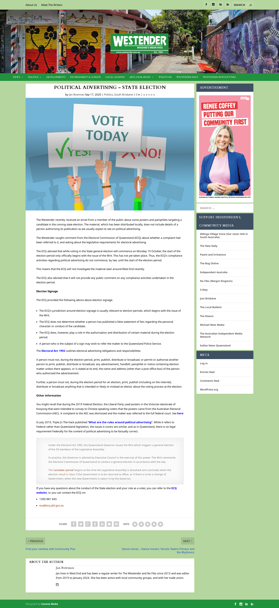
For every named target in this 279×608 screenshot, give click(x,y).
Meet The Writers (51, 5)
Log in (204, 363)
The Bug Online (209, 263)
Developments (55, 77)
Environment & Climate (85, 77)
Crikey (204, 289)
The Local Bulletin (211, 307)
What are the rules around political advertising (120, 422)
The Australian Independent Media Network (221, 335)
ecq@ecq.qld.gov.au (51, 505)
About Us (31, 5)
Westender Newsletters (219, 77)
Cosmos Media (49, 604)
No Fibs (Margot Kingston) (216, 281)
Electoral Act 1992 (53, 350)
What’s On (165, 77)
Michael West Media (212, 324)
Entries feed (207, 372)
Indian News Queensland (215, 345)
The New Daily (208, 246)
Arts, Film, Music (140, 77)
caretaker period (63, 470)
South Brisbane (123, 94)
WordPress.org (209, 389)
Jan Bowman (76, 94)
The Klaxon (207, 316)
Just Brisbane (208, 298)
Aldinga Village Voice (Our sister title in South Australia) (224, 235)
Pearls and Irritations (213, 254)
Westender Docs (187, 77)
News (16, 77)
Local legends (115, 77)
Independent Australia (213, 272)
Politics (33, 77)
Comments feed (209, 380)
